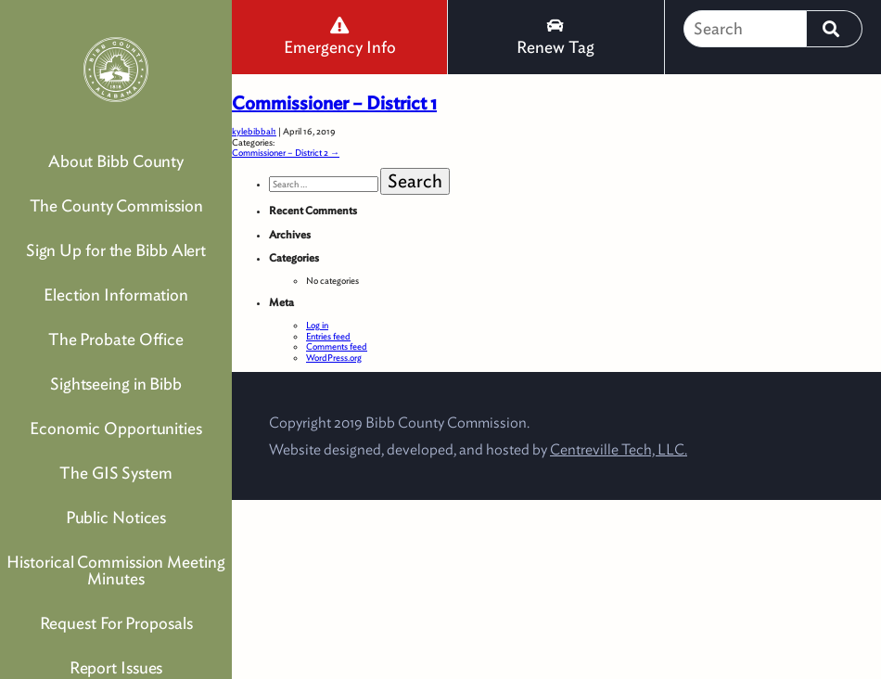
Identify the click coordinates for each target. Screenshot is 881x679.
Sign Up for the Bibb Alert (116, 250)
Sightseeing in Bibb (116, 383)
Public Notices (116, 517)
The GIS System (115, 472)
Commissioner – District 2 (285, 152)
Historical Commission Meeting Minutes (115, 570)
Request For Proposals (116, 623)
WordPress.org (334, 357)
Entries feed (328, 335)
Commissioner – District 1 (334, 103)
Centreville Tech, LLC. (618, 449)
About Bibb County (116, 161)
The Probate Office (116, 339)
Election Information (116, 294)
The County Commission (116, 205)
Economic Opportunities (116, 428)
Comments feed (336, 346)
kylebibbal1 (254, 130)
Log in (317, 324)
